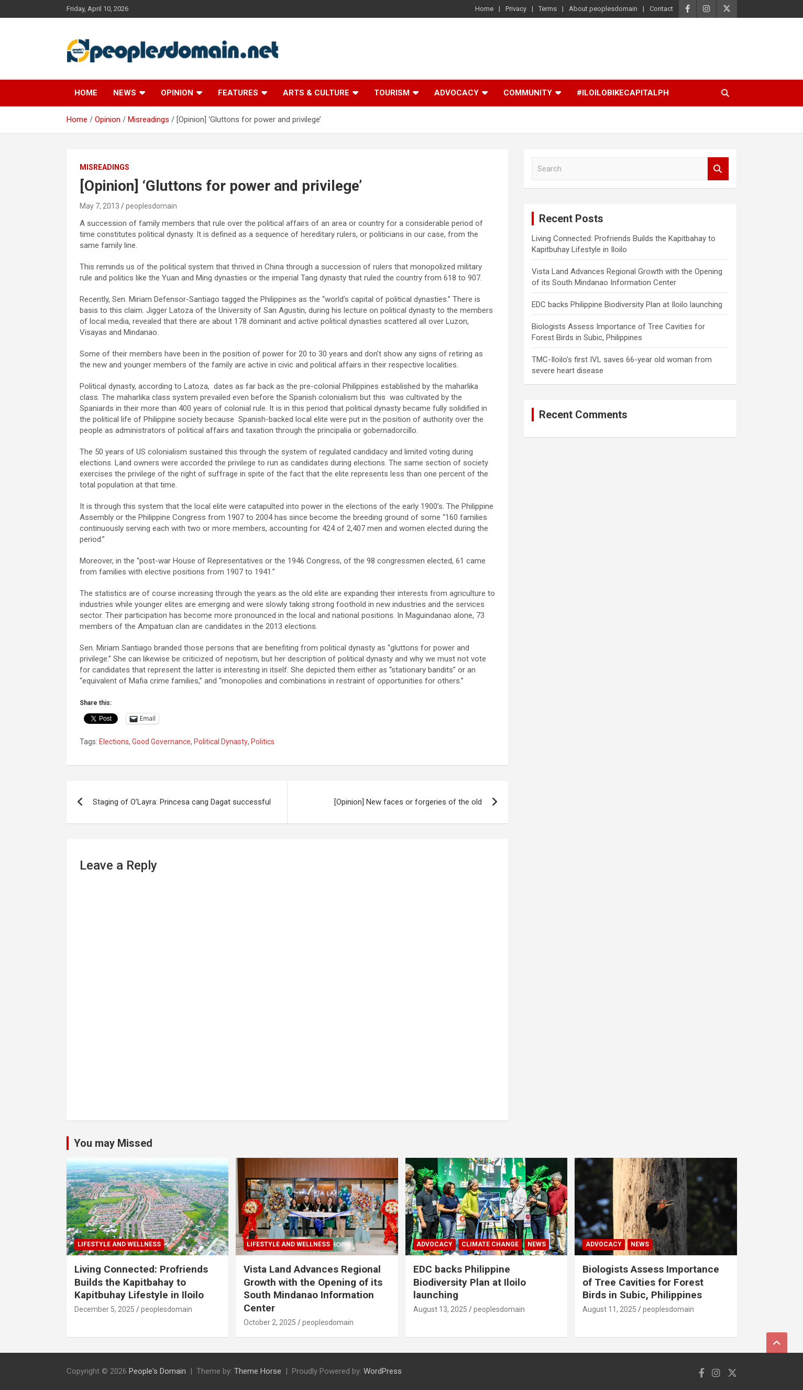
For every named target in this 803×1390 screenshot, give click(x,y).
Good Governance (161, 741)
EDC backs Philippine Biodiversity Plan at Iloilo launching (627, 304)
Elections (114, 741)
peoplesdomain (151, 206)
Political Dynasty (221, 741)
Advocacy (456, 92)
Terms (547, 9)
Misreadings (104, 167)
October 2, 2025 (270, 1322)
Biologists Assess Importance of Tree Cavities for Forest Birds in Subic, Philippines (650, 1282)
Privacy (515, 9)
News (124, 92)
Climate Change (490, 1244)
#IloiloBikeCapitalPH (623, 92)
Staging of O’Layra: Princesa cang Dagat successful (182, 802)
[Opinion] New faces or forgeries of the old (408, 802)
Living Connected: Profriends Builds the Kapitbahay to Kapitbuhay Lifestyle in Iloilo (141, 1282)
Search (718, 169)
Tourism (392, 92)
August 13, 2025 (440, 1309)
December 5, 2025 (104, 1309)
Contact (661, 9)
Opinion (177, 92)
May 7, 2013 (99, 206)
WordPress (383, 1371)
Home (484, 9)
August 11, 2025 (609, 1309)
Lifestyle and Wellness (119, 1244)
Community (527, 92)
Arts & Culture (316, 92)
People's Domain (157, 1371)
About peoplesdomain (603, 9)
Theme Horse (257, 1371)
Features (238, 92)
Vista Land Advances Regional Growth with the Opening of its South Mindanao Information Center (313, 1288)
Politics (262, 741)
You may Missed (113, 1143)
